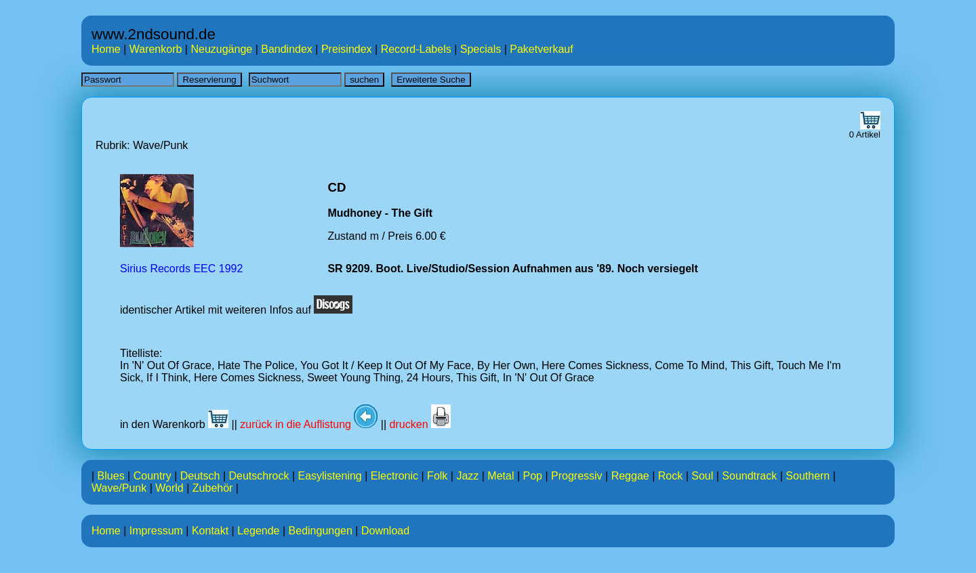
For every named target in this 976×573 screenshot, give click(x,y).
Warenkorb (155, 49)
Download (385, 530)
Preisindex (346, 49)
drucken (420, 424)
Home (106, 49)
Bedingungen (320, 530)
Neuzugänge (221, 49)
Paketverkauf (541, 49)
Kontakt (210, 530)
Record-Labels (416, 49)
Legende (258, 530)
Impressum (156, 530)
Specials (480, 49)
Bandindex (286, 49)
